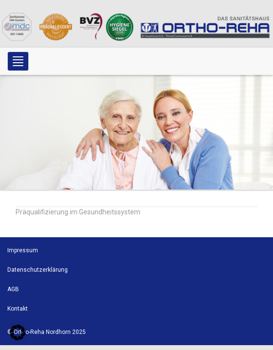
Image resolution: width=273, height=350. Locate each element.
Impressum (22, 250)
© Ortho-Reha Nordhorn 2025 (46, 332)
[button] (17, 332)
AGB (13, 289)
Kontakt (17, 308)
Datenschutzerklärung (37, 269)
